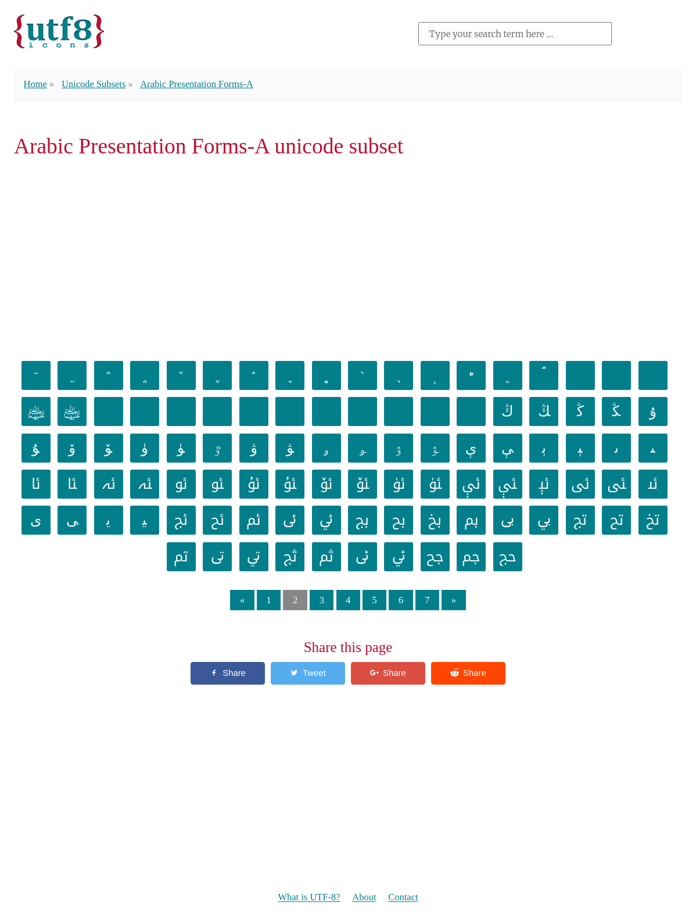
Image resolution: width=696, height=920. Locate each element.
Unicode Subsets (94, 84)
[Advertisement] (348, 257)
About (364, 897)
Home (36, 84)
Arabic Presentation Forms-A (198, 84)
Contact (404, 897)
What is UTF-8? (308, 897)
